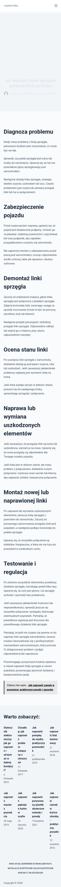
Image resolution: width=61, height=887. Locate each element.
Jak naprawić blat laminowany (54, 735)
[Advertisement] (30, 37)
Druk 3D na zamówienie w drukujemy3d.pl (30, 864)
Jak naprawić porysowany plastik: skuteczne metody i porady (38, 805)
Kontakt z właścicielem (30, 873)
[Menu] (55, 5)
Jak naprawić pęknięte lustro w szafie (22, 805)
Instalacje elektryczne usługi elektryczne (30, 868)
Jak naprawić (50, 94)
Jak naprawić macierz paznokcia (8, 805)
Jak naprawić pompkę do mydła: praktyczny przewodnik (38, 739)
